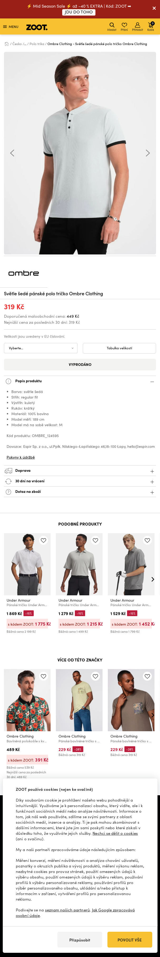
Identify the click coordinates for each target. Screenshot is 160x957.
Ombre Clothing (20, 736)
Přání (124, 27)
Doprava (80, 470)
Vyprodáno (80, 364)
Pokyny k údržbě (21, 457)
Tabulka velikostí (119, 348)
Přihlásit (137, 27)
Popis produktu (80, 381)
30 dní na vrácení (80, 481)
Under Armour (18, 600)
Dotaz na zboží (80, 492)
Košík (151, 26)
